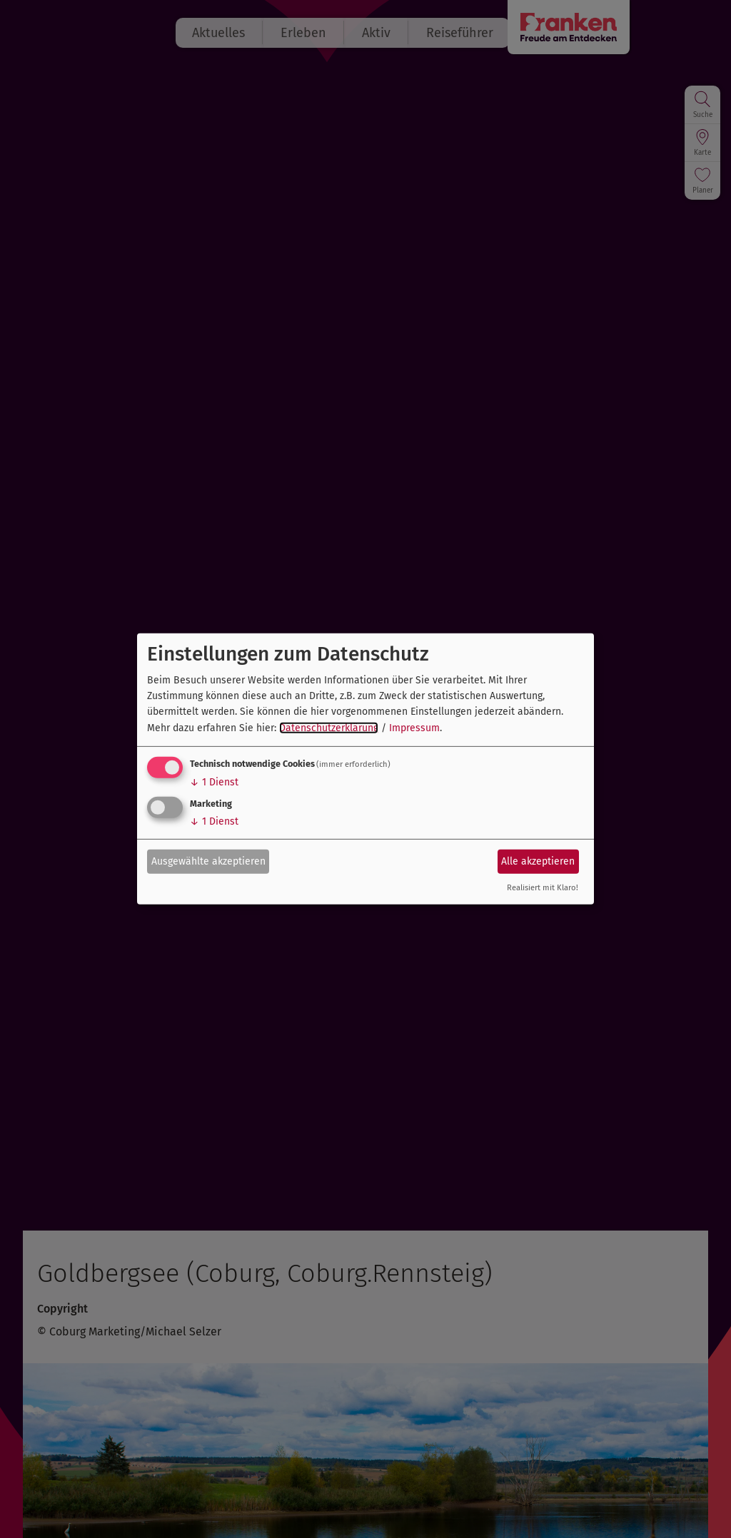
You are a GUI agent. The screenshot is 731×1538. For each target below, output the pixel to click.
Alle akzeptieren (538, 861)
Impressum (414, 728)
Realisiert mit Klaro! (542, 887)
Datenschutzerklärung (328, 728)
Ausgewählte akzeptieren (208, 861)
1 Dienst (214, 782)
